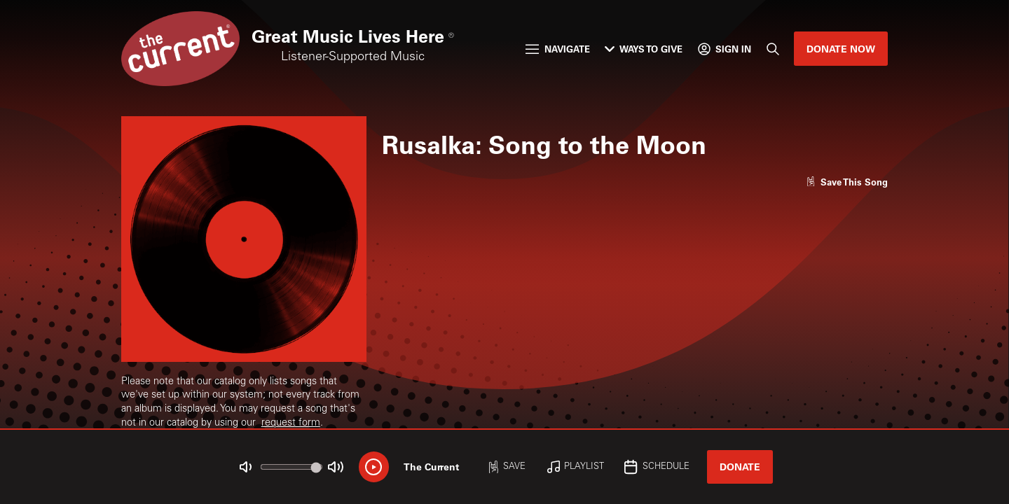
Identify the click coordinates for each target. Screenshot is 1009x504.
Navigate (557, 49)
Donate (740, 466)
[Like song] (847, 181)
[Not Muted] (245, 467)
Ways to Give (643, 49)
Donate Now (840, 48)
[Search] (772, 48)
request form (290, 423)
